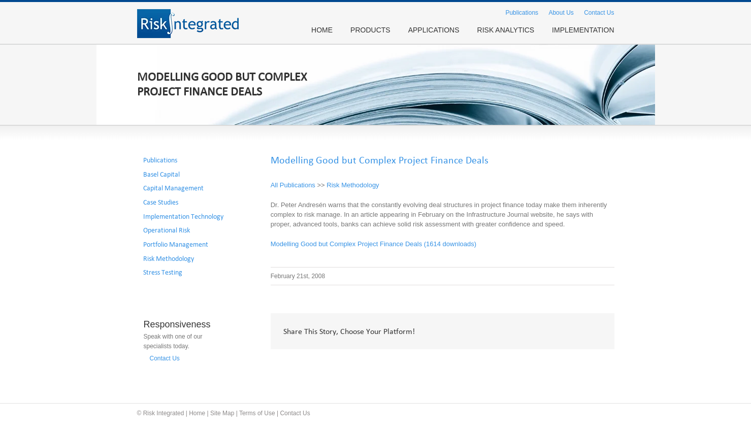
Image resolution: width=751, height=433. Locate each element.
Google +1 (569, 332)
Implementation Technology (183, 216)
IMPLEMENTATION (583, 30)
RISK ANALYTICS (506, 30)
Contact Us (599, 12)
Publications (521, 12)
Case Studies (160, 202)
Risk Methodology (352, 185)
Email (595, 332)
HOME (322, 30)
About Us (560, 12)
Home (197, 413)
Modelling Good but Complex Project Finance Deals (379, 160)
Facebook (504, 331)
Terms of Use (257, 413)
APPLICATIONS (434, 30)
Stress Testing (162, 272)
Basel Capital (161, 174)
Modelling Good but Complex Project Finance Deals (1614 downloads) (373, 244)
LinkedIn (545, 330)
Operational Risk (166, 230)
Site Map (222, 413)
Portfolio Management (175, 244)
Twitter (524, 331)
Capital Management (173, 188)
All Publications (293, 185)
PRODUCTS (370, 30)
